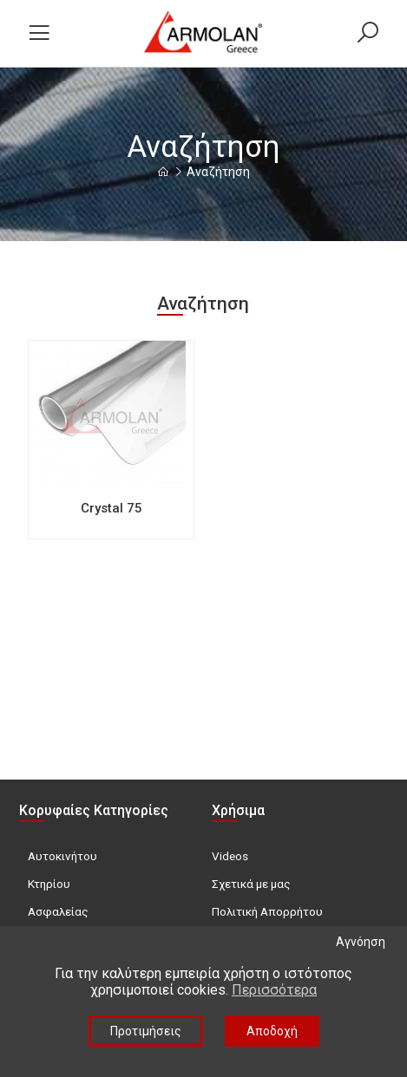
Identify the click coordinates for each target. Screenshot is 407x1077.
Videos (230, 856)
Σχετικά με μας (251, 884)
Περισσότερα (274, 990)
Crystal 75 (111, 508)
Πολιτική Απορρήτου (267, 911)
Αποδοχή (272, 1031)
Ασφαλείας (58, 911)
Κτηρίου (49, 884)
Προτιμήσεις (145, 1031)
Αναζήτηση (218, 172)
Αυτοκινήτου (62, 856)
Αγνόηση (360, 942)
